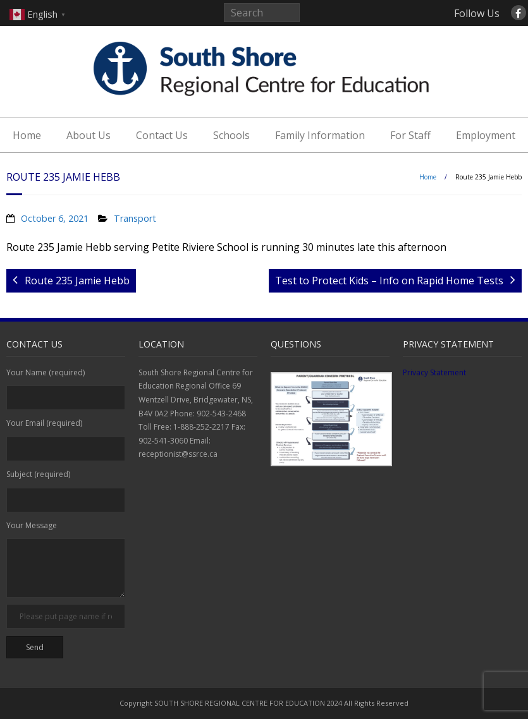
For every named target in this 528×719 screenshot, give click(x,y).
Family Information (320, 135)
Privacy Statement (434, 372)
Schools (231, 135)
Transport (135, 218)
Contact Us (162, 135)
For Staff (410, 135)
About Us (88, 135)
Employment (485, 135)
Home (27, 135)
